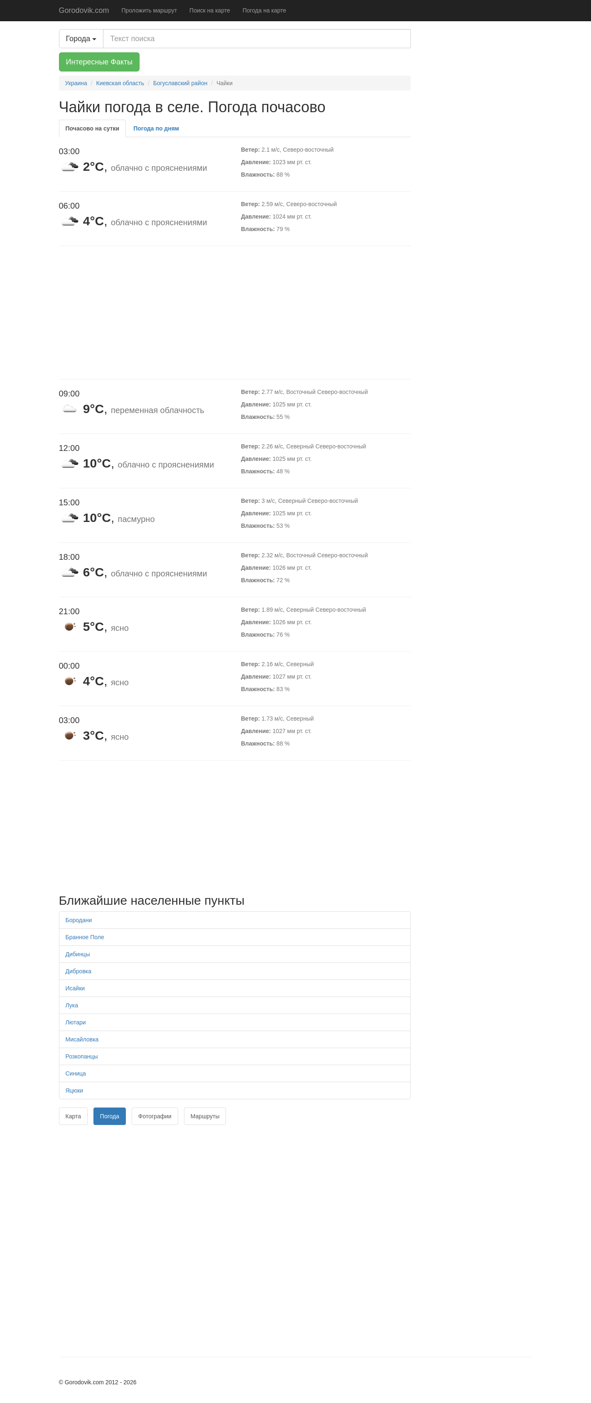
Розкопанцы (82, 1056)
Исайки (75, 988)
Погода (109, 1116)
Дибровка (79, 971)
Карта (73, 1116)
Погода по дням (156, 128)
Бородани (79, 920)
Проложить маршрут (149, 10)
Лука (72, 1005)
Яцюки (74, 1090)
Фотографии (155, 1116)
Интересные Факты (99, 62)
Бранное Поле (85, 937)
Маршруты (205, 1116)
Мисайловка (82, 1039)
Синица (76, 1073)
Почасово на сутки (93, 128)
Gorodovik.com (84, 10)
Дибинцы (78, 954)
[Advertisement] (235, 312)
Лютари (76, 1022)
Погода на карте (264, 10)
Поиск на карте (209, 10)
